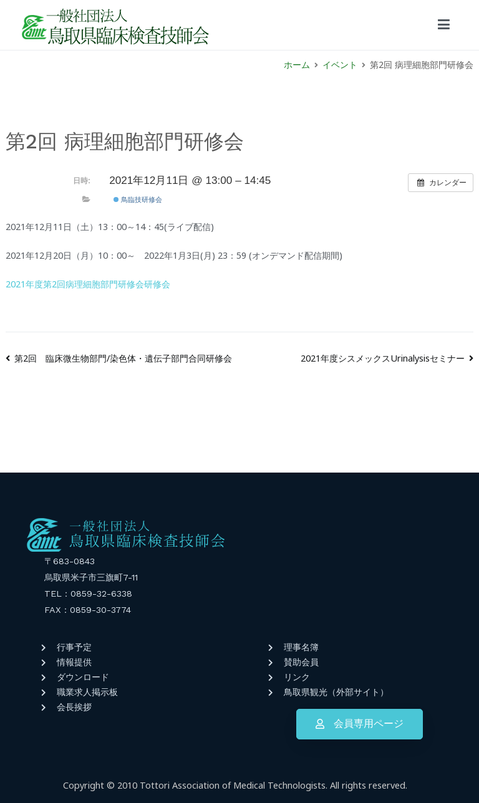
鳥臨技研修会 (138, 199)
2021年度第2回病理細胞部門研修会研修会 (88, 284)
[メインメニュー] (444, 25)
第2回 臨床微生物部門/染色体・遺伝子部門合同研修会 (123, 358)
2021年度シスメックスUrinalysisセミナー (383, 358)
